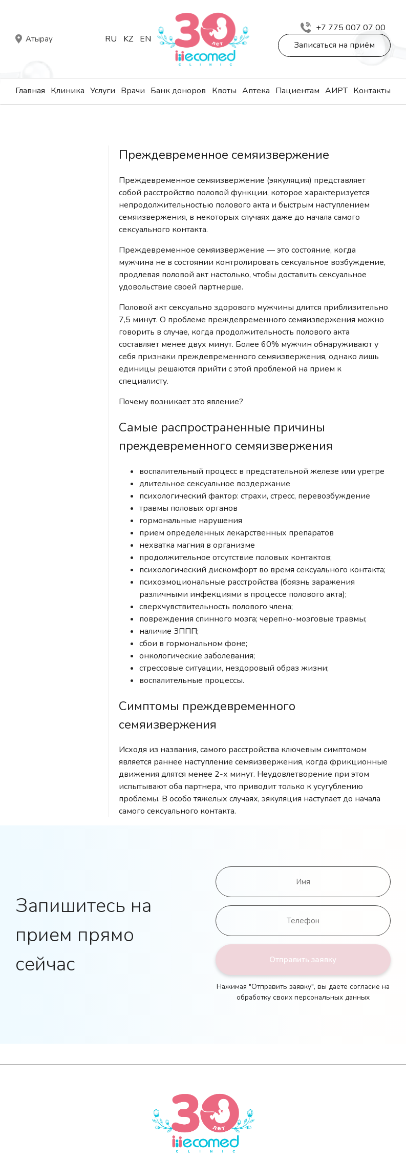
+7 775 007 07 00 (343, 27)
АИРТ (336, 90)
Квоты (224, 90)
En (145, 39)
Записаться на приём (334, 45)
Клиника (67, 90)
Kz (128, 39)
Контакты (372, 90)
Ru (111, 39)
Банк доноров (178, 90)
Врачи (133, 90)
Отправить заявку (302, 960)
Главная (30, 90)
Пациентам (297, 90)
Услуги (102, 90)
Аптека (256, 90)
